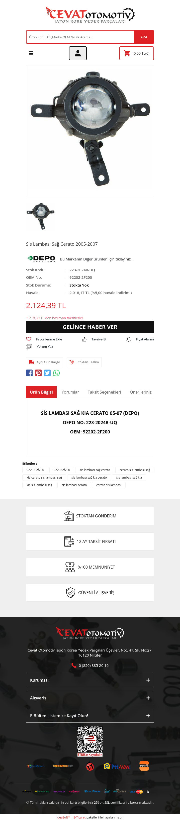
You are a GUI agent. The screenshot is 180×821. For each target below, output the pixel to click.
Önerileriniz (141, 392)
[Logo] (90, 15)
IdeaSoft (63, 817)
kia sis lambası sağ (39, 485)
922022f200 (62, 470)
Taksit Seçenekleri (104, 392)
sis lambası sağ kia (129, 477)
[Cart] (136, 53)
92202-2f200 (35, 470)
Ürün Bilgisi (41, 392)
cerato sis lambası (108, 485)
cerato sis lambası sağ (135, 470)
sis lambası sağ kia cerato (89, 477)
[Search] (90, 37)
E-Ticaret (79, 817)
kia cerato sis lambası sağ (44, 477)
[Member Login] (78, 53)
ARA (143, 36)
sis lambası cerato (74, 485)
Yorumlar (70, 392)
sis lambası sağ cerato (94, 470)
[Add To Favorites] (44, 339)
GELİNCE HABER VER (90, 326)
